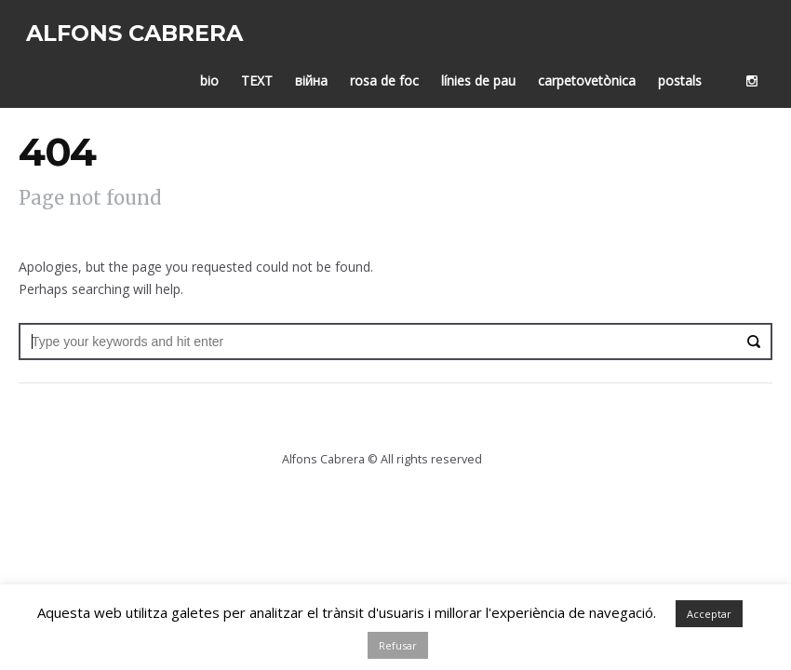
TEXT (264, 73)
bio (217, 73)
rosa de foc (391, 73)
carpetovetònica (594, 73)
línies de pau (486, 73)
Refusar (398, 645)
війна (318, 73)
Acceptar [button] (709, 614)
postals (687, 73)
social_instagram (759, 73)
